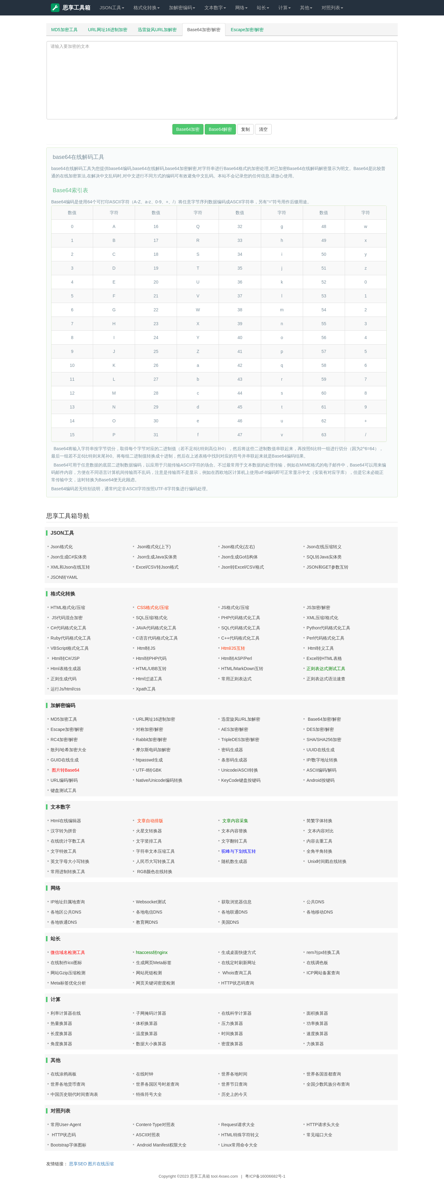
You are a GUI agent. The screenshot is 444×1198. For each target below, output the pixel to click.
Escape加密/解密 (247, 29)
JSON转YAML (64, 577)
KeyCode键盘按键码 (241, 780)
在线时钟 (144, 1074)
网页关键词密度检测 (155, 982)
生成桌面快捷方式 (238, 952)
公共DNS (315, 901)
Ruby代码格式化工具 (71, 638)
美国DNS (230, 922)
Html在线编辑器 (66, 820)
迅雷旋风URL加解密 (157, 29)
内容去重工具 (319, 841)
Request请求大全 (238, 1124)
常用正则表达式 (236, 678)
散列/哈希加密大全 (68, 749)
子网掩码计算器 (151, 1013)
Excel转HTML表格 (324, 658)
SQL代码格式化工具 (240, 627)
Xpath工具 (146, 688)
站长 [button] (263, 7)
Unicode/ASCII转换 (239, 770)
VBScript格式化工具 (70, 648)
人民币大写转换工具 (155, 861)
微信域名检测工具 (68, 952)
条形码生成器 (234, 759)
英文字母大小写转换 (70, 861)
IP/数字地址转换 (322, 759)
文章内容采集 (235, 820)
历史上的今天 (234, 1094)
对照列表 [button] (332, 7)
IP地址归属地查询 (68, 901)
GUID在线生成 (65, 759)
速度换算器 (317, 1033)
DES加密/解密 (320, 729)
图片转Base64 (65, 770)
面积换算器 (317, 1013)
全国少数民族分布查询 (328, 1084)
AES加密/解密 (235, 729)
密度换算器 (232, 1043)
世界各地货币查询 (68, 1084)
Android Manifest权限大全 (161, 1144)
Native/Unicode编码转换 (159, 780)
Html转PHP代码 (151, 658)
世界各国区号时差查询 (157, 1084)
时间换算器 (232, 1033)
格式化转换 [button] (147, 7)
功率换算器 (317, 1023)
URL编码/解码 (64, 780)
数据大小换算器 (151, 1043)
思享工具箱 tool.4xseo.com (214, 1176)
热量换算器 (61, 1023)
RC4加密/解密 (64, 739)
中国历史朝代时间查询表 (74, 1094)
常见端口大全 (319, 1134)
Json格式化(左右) (238, 546)
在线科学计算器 (236, 1013)
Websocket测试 (151, 901)
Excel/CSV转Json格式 (157, 567)
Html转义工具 (320, 648)
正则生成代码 (63, 678)
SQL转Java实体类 (324, 556)
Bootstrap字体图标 (68, 1144)
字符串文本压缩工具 (155, 851)
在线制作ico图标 (66, 962)
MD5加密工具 (64, 29)
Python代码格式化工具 (328, 627)
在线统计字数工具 (68, 841)
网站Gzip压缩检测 (68, 972)
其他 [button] (306, 7)
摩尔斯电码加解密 (153, 749)
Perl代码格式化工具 (325, 638)
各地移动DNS (319, 912)
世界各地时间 (234, 1074)
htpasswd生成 (149, 759)
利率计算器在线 (66, 1013)
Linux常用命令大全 (239, 1144)
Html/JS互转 (233, 648)
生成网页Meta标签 (153, 962)
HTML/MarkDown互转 (242, 668)
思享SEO (78, 1163)
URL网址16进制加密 (108, 29)
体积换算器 (147, 1023)
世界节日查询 (234, 1084)
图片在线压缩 (101, 1163)
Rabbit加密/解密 (151, 739)
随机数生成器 (234, 861)
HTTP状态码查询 (237, 982)
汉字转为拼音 (63, 830)
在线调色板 (317, 962)
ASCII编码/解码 (321, 770)
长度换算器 (61, 1033)
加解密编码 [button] (182, 7)
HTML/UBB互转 (151, 668)
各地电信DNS (149, 912)
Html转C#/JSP (65, 658)
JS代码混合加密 (67, 617)
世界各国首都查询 (323, 1074)
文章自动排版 (149, 820)
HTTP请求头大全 (322, 1124)
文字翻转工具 (234, 841)
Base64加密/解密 (203, 29)
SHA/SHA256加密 (323, 739)
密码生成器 (232, 749)
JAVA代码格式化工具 (156, 627)
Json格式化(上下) (153, 546)
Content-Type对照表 (155, 1124)
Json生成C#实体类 (69, 556)
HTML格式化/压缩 (68, 607)
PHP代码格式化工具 (241, 617)
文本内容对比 (320, 830)
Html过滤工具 (149, 678)
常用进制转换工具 (68, 871)
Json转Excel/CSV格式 (242, 567)
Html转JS (145, 648)
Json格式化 (62, 546)
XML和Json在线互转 (70, 567)
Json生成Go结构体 (239, 556)
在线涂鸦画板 (63, 1074)
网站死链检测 (149, 972)
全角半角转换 (319, 851)
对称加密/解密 (149, 729)
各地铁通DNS (64, 922)
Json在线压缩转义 (324, 546)
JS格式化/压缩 (235, 607)
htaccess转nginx (152, 952)
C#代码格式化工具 (68, 627)
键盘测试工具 (63, 790)
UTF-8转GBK (149, 770)
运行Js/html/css (65, 688)
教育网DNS (147, 922)
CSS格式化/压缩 (152, 607)
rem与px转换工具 (323, 952)
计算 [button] (284, 7)
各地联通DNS (234, 912)
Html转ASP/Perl (236, 658)
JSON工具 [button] (112, 7)
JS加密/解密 (318, 607)
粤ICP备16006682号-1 (265, 1176)
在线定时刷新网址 (238, 962)
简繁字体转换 (319, 820)
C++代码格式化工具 (240, 638)
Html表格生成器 (66, 668)
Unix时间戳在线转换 (326, 861)
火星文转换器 (149, 830)
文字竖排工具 (149, 841)
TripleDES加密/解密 (240, 739)
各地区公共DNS (66, 912)
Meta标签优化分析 (68, 982)
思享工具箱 (70, 7)
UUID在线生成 (320, 749)
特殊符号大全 (149, 1094)
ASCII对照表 (148, 1134)
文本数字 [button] (215, 7)
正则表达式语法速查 (325, 678)
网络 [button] (241, 7)
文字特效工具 (63, 851)
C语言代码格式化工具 (157, 638)
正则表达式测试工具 (325, 668)
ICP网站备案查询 (322, 972)
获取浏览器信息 (236, 901)
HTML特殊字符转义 (240, 1134)
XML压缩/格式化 (322, 617)
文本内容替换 (234, 830)
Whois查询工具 (236, 972)
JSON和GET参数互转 (327, 567)
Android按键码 (320, 780)
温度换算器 (147, 1033)
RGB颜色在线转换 (154, 871)
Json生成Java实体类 (156, 556)
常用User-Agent (66, 1124)
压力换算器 (232, 1023)
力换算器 (315, 1043)
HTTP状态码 (63, 1134)
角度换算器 (61, 1043)
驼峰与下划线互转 (238, 851)
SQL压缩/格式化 (151, 617)
